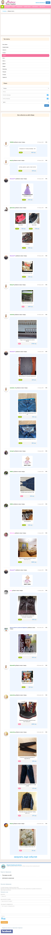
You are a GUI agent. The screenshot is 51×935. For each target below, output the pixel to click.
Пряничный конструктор (27, 683)
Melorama (12, 533)
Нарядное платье (27, 195)
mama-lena (12, 695)
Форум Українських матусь (14, 865)
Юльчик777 (12, 178)
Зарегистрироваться (40, 2)
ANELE (11, 471)
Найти (46, 105)
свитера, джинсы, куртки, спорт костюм (27, 167)
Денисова (12, 207)
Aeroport (12, 451)
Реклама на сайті (7, 875)
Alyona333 (12, 665)
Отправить (4, 922)
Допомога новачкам (8, 878)
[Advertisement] (25, 24)
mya (11, 590)
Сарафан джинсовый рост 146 (27, 492)
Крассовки (20, 224)
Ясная (11, 823)
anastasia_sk (13, 387)
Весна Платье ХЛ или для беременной (27, 376)
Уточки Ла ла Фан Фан (27, 273)
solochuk (12, 314)
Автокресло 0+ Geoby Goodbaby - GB (27, 148)
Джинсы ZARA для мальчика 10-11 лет (27, 439)
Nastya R (12, 284)
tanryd (11, 160)
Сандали (27, 244)
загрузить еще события (25, 857)
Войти (48, 2)
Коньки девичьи (27, 521)
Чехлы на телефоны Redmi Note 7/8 (27, 846)
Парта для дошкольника (27, 302)
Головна (4, 11)
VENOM (11, 142)
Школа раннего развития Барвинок (18, 627)
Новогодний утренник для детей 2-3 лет (27, 653)
